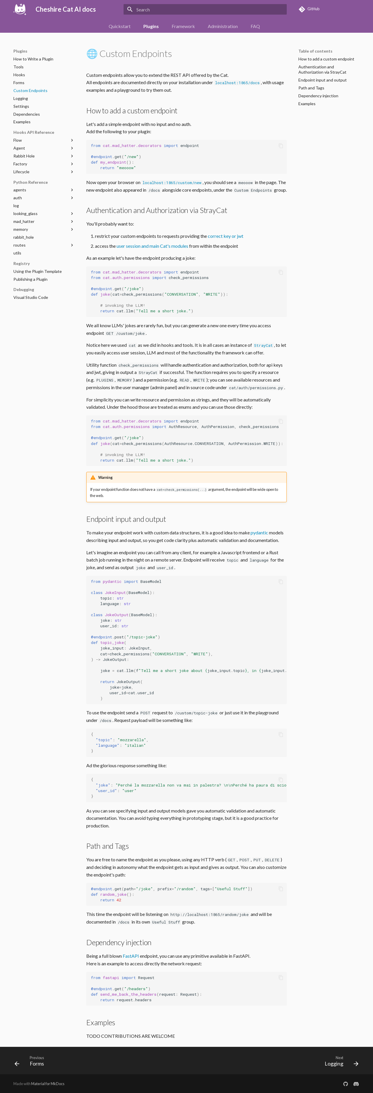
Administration (223, 26)
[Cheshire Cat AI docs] (20, 9)
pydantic (259, 532)
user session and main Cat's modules (152, 246)
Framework (183, 26)
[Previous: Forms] (31, 1062)
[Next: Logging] (339, 1062)
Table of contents (315, 50)
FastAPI (131, 956)
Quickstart (120, 26)
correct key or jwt (225, 236)
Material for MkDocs (47, 1083)
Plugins (151, 26)
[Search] (205, 9)
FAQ (255, 26)
